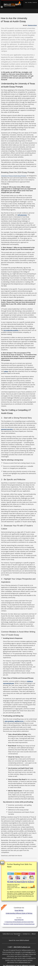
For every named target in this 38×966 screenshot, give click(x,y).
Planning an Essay (32, 25)
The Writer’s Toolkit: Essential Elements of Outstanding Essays (18, 924)
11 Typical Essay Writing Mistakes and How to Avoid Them (18, 922)
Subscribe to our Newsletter (12, 934)
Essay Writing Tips (19, 919)
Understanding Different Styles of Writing (19, 913)
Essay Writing (19, 910)
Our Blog (30, 2)
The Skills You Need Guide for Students (20, 882)
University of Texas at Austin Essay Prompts (13, 176)
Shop (26, 2)
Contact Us (34, 2)
